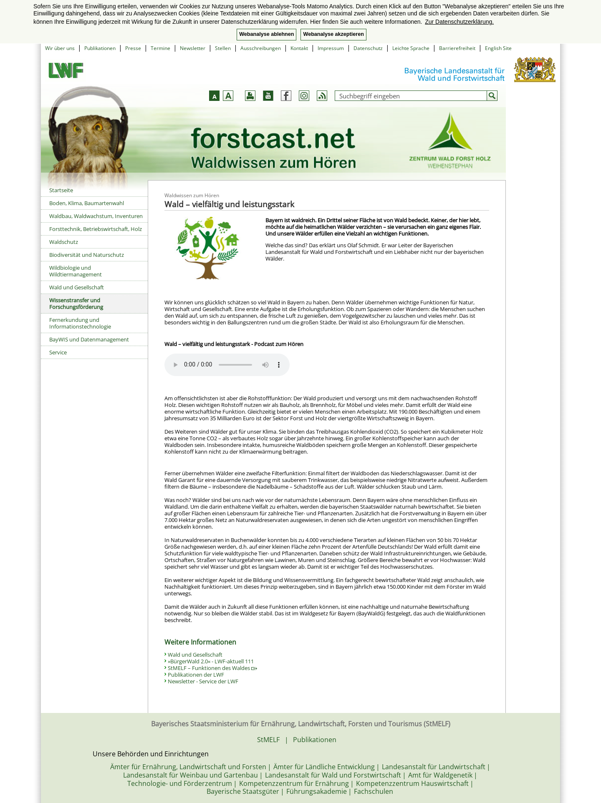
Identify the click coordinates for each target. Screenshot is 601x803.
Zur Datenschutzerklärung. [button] (459, 21)
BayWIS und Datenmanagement (89, 339)
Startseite (61, 190)
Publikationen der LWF (196, 674)
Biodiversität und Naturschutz (86, 254)
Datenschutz (368, 48)
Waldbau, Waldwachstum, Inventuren (96, 216)
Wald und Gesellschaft (76, 287)
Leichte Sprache (410, 48)
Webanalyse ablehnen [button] (266, 34)
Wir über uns (60, 48)
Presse (133, 48)
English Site (498, 48)
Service (58, 352)
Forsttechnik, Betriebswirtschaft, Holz (95, 229)
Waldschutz (63, 242)
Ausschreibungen (260, 48)
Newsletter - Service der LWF (203, 681)
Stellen (223, 48)
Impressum (331, 48)
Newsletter (192, 48)
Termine (160, 48)
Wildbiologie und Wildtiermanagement (75, 271)
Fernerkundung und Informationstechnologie (80, 323)
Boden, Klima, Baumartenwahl (86, 203)
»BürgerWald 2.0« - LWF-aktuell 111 (211, 661)
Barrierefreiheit (457, 48)
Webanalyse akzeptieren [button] (333, 34)
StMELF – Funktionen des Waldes (212, 668)
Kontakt (299, 48)
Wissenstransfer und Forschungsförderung (76, 303)
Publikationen (100, 48)
